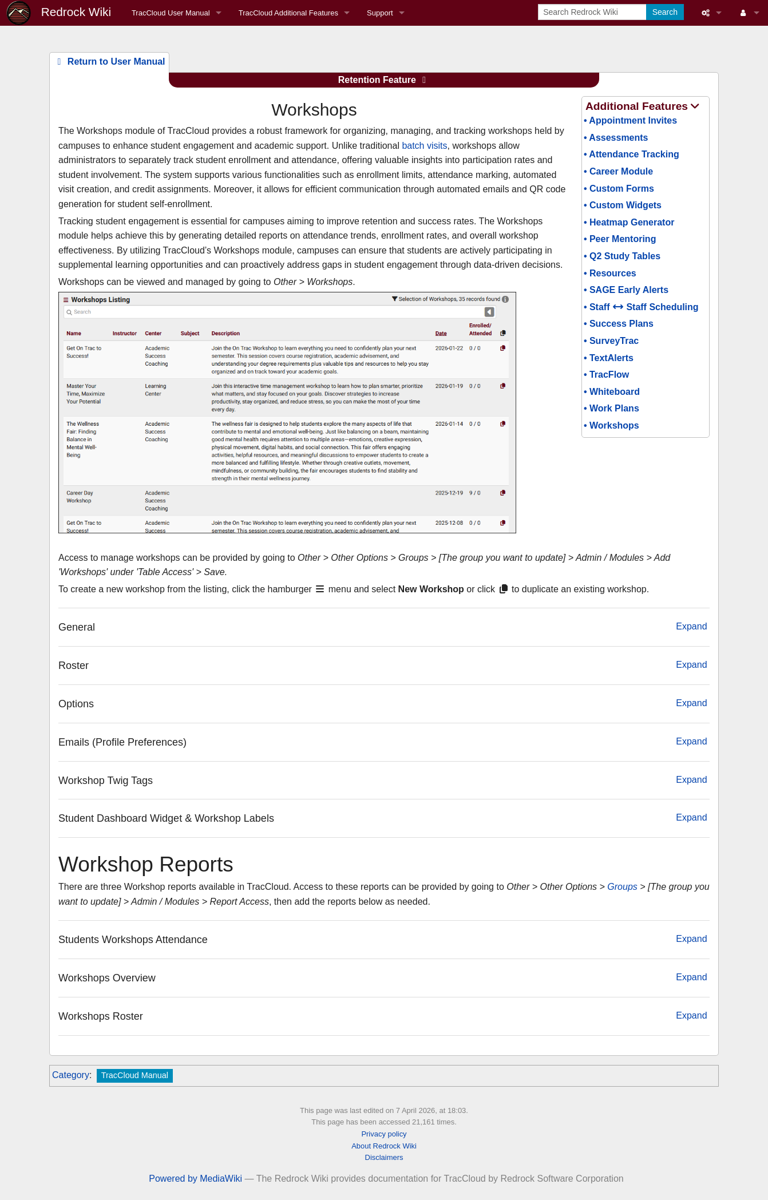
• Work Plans (611, 408)
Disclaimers (384, 1157)
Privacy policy (383, 1134)
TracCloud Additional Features (288, 13)
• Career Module (618, 171)
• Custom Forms (619, 188)
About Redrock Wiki (384, 1146)
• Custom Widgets (623, 205)
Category (70, 1075)
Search (665, 12)
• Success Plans (619, 323)
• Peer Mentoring (620, 239)
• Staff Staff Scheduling (641, 307)
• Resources (610, 273)
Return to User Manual (109, 61)
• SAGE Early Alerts (626, 290)
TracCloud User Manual (171, 13)
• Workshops (611, 425)
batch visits (424, 146)
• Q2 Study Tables (622, 256)
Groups (622, 887)
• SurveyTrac (611, 341)
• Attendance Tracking (631, 154)
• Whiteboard (612, 392)
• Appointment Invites (630, 120)
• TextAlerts (609, 358)
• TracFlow (606, 374)
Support (380, 13)
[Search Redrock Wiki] (593, 12)
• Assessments (616, 137)
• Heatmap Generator (629, 222)
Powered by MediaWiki (195, 1178)
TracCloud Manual (134, 1075)
